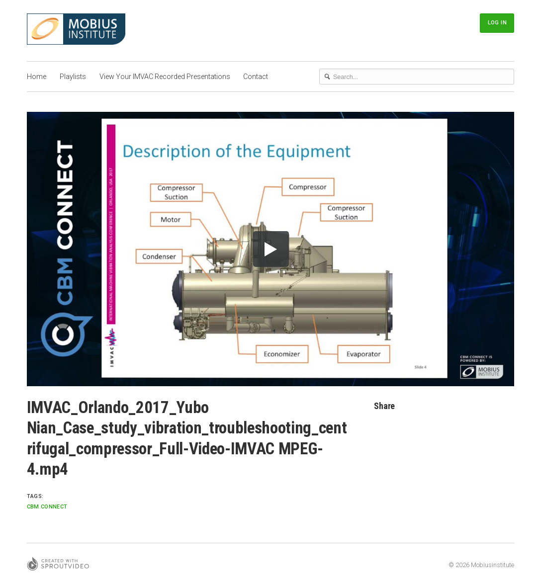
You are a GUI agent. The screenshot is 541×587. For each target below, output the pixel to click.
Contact (255, 77)
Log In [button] (497, 22)
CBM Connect (47, 506)
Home (36, 77)
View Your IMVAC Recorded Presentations (164, 77)
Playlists (73, 77)
